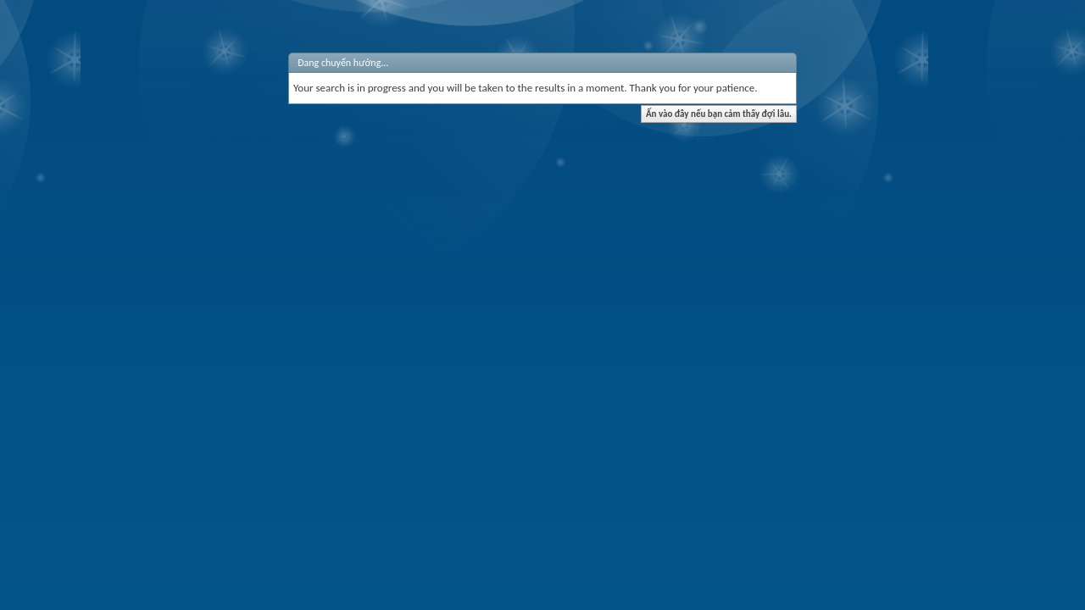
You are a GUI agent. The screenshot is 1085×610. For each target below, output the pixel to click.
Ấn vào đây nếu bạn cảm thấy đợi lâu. (719, 113)
